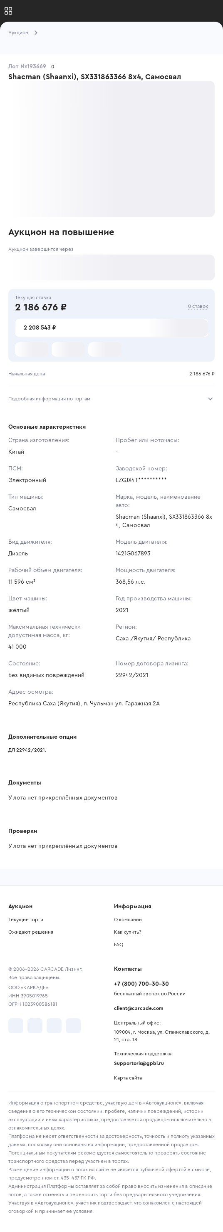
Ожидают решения (30, 932)
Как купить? (127, 932)
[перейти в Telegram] (34, 1025)
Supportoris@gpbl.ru (139, 1063)
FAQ (118, 944)
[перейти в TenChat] (73, 1025)
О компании (128, 919)
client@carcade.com (139, 1008)
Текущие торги (25, 919)
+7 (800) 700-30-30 (141, 984)
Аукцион (18, 32)
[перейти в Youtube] (54, 1025)
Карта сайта (128, 1077)
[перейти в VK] (15, 1025)
